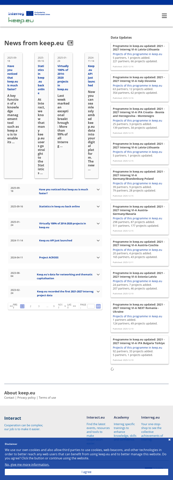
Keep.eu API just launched (91, 75)
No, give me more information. (27, 465)
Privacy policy (26, 397)
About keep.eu (19, 393)
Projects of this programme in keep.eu (137, 54)
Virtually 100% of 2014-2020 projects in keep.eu (63, 77)
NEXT (60, 306)
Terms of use (47, 397)
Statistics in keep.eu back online (41, 79)
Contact (9, 397)
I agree (86, 472)
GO (98, 306)
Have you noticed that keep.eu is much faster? (12, 77)
